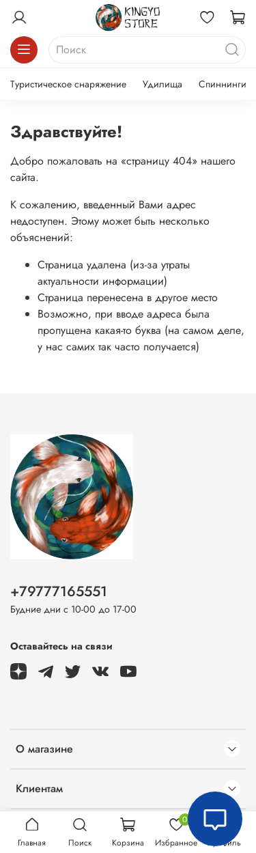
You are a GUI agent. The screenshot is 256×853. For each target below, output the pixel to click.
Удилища (162, 84)
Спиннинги (222, 84)
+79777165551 (58, 591)
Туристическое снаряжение (68, 84)
